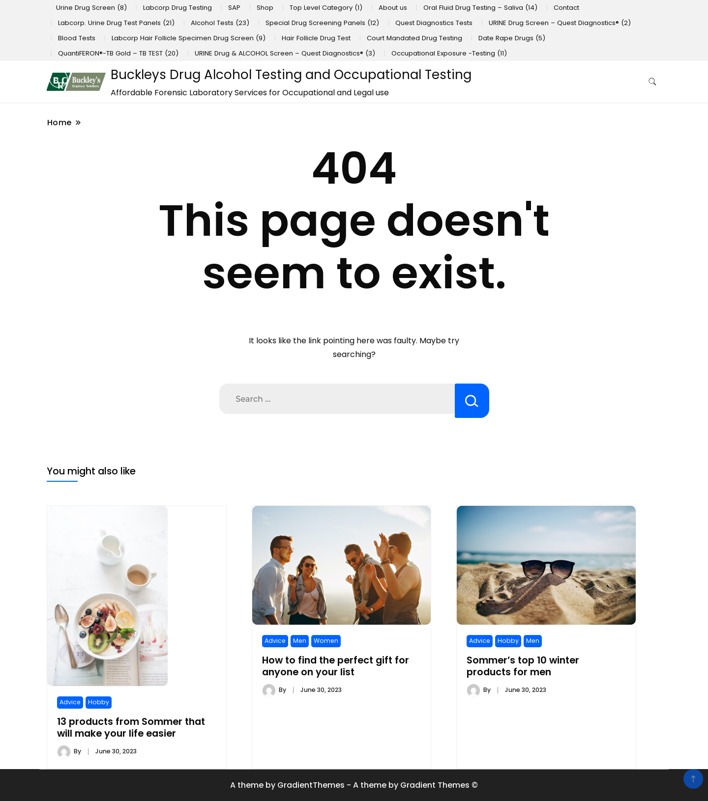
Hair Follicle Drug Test (316, 38)
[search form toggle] (652, 82)
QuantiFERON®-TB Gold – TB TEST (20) (118, 53)
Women (326, 640)
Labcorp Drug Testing (177, 7)
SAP (234, 7)
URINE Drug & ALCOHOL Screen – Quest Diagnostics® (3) (285, 53)
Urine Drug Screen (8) (91, 7)
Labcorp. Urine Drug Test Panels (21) (116, 23)
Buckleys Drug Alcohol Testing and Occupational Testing (291, 74)
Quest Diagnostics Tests (433, 23)
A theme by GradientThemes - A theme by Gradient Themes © (354, 785)
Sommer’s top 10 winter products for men (523, 666)
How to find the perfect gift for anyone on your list (335, 666)
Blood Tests (76, 38)
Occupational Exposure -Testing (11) (449, 53)
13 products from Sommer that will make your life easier (131, 727)
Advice (70, 702)
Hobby (98, 702)
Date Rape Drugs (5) (511, 38)
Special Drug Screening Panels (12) (322, 23)
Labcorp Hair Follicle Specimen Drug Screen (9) (189, 38)
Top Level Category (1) (326, 7)
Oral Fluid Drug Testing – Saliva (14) (480, 7)
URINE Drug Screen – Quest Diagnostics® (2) (560, 23)
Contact (566, 7)
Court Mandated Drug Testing (414, 38)
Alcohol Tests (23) (220, 23)
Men (299, 640)
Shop (265, 7)
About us (393, 7)
